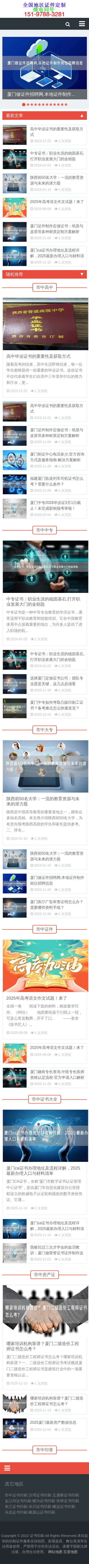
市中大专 (44, 729)
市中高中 (44, 287)
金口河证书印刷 (18, 1501)
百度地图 (70, 1552)
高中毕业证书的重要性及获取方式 (38, 356)
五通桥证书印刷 (65, 1495)
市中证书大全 (44, 1099)
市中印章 (44, 1450)
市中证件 (44, 929)
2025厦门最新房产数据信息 (53, 1422)
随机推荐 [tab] (44, 274)
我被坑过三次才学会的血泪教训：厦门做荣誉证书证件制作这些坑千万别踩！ (56, 1253)
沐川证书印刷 (39, 1507)
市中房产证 (44, 1274)
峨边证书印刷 (63, 1507)
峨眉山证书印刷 (41, 1512)
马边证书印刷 (16, 1512)
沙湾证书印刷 (39, 1495)
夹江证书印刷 (16, 1507)
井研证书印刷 (67, 1501)
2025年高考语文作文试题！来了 (57, 202)
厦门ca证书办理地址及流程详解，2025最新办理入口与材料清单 (57, 256)
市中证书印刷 (16, 1495)
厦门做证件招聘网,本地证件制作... (41, 94)
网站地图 (55, 1552)
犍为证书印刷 (43, 1501)
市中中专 (44, 530)
